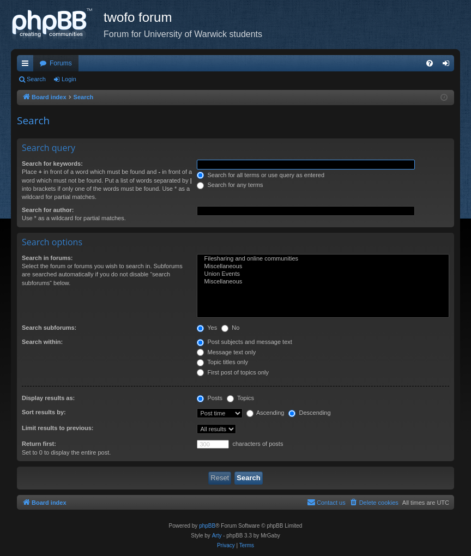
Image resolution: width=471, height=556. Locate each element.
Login (69, 79)
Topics (240, 398)
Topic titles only (222, 362)
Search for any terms (230, 185)
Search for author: (48, 210)
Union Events (323, 274)
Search (36, 79)
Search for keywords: (52, 163)
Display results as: (48, 398)
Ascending (265, 412)
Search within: (42, 342)
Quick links (27, 65)
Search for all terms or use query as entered (260, 175)
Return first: (39, 443)
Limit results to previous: (57, 428)
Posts (209, 398)
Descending (309, 412)
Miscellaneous (323, 266)
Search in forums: (47, 258)
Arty (217, 536)
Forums (61, 63)
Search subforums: (49, 327)
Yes (207, 327)
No (230, 327)
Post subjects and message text (244, 342)
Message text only (226, 352)
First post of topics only (233, 372)
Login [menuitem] (448, 65)
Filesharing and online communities (323, 259)
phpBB (207, 526)
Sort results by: (44, 412)
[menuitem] (429, 63)
